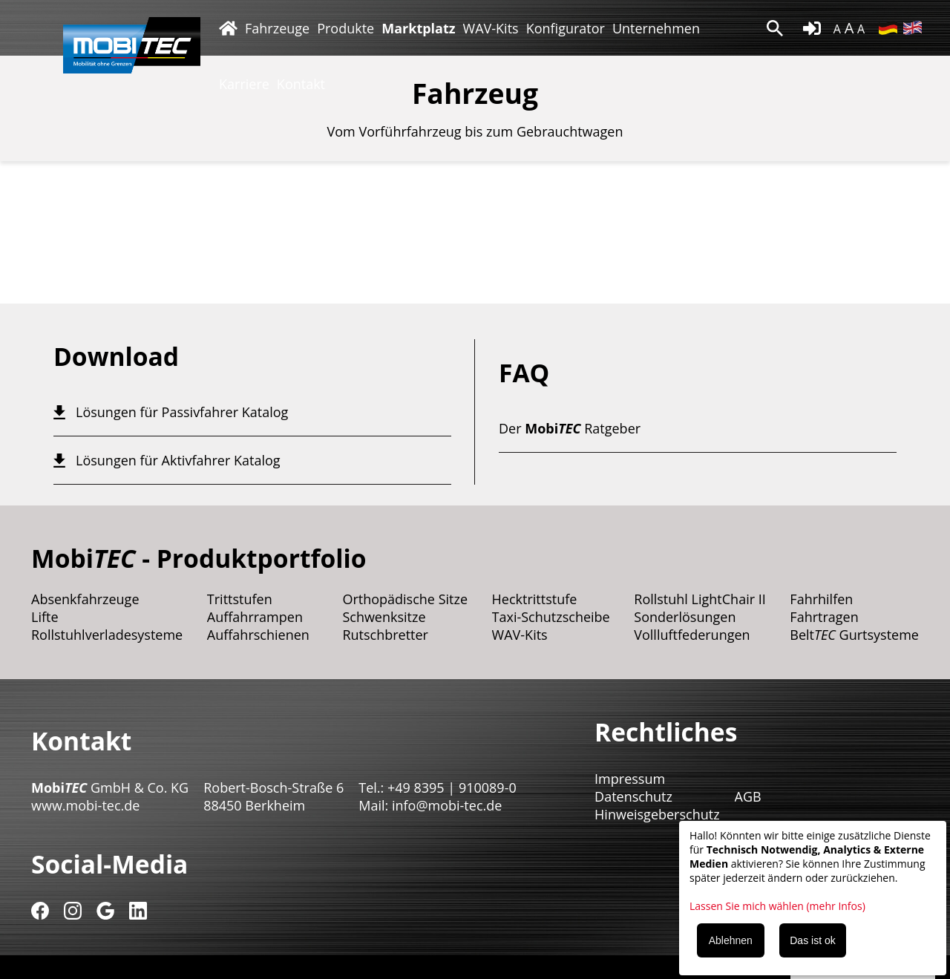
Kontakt (301, 84)
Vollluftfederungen (692, 635)
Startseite (228, 28)
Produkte (345, 28)
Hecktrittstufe (534, 599)
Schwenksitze (383, 617)
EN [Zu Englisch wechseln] (912, 28)
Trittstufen (239, 599)
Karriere (244, 84)
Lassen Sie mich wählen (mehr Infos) (777, 906)
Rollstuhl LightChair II (700, 599)
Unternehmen (656, 28)
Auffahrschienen (258, 635)
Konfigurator (565, 28)
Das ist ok (812, 940)
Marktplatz (418, 28)
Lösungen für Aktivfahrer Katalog (178, 460)
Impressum (629, 779)
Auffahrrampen (255, 617)
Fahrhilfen (821, 599)
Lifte (45, 617)
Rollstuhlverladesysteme (107, 635)
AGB (748, 796)
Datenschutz (633, 796)
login (812, 28)
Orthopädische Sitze (405, 599)
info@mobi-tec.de (447, 805)
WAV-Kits (491, 28)
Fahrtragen (824, 617)
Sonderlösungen (685, 617)
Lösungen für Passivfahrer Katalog (182, 412)
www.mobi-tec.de (85, 805)
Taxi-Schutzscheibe (551, 617)
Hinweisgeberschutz (657, 814)
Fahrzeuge (277, 28)
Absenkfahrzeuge (85, 599)
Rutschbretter (385, 635)
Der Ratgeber (570, 428)
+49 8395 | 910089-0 (452, 787)
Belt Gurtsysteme (854, 635)
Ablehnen (731, 940)
